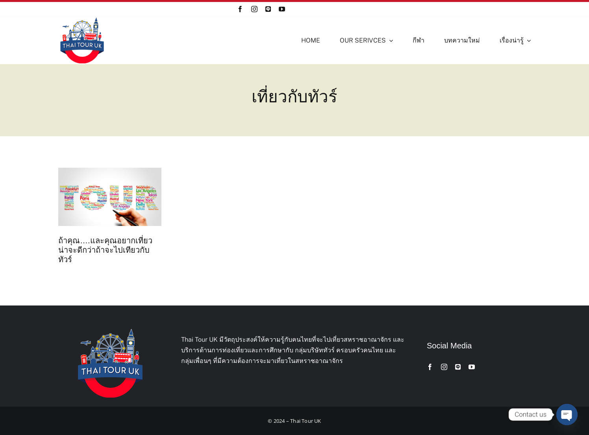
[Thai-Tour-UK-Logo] (82, 19)
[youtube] (282, 9)
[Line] (268, 9)
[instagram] (254, 9)
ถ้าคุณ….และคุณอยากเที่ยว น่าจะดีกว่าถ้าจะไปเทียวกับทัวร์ (105, 250)
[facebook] (240, 9)
